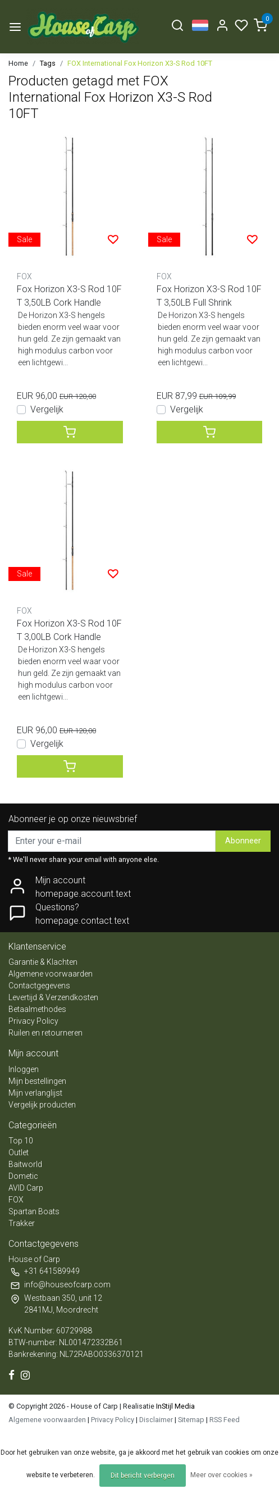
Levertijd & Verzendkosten (53, 997)
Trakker (21, 1223)
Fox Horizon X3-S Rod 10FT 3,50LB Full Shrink (209, 296)
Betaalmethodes (37, 1009)
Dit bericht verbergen (143, 1475)
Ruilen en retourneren (45, 1032)
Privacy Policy (33, 1020)
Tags (48, 63)
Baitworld (25, 1164)
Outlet (18, 1152)
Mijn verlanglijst (35, 1092)
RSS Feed (224, 1419)
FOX (16, 1199)
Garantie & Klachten (42, 961)
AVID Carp (25, 1187)
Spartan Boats (34, 1211)
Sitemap (191, 1419)
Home (18, 63)
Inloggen (23, 1069)
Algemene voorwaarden (50, 973)
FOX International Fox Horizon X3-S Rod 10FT (139, 63)
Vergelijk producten (42, 1104)
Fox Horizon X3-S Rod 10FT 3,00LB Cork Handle (69, 630)
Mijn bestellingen (37, 1081)
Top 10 (20, 1140)
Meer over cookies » (221, 1475)
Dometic (23, 1176)
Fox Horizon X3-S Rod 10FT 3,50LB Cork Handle (69, 296)
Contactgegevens (39, 985)
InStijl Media (174, 1406)
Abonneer (243, 841)
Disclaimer (156, 1419)
